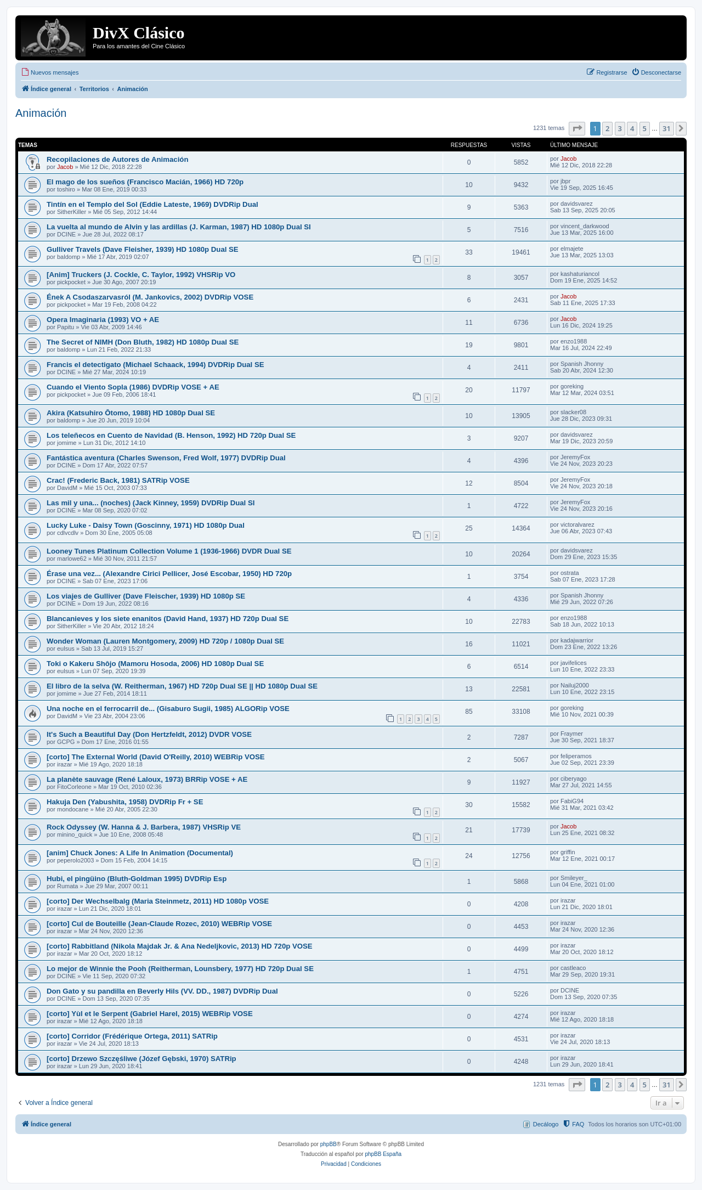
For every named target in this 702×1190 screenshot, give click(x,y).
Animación (40, 113)
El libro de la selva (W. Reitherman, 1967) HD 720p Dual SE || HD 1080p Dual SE (182, 686)
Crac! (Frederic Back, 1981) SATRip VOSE (118, 480)
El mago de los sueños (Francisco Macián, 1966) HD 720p (145, 182)
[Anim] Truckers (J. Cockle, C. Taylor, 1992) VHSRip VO (141, 274)
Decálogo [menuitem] (545, 1124)
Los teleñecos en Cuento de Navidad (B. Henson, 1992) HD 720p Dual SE (171, 435)
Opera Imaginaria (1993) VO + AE (103, 319)
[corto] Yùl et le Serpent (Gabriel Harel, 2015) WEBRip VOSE (150, 1013)
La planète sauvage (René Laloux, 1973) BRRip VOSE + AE (147, 779)
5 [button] (645, 128)
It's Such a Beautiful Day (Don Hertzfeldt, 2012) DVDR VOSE (149, 734)
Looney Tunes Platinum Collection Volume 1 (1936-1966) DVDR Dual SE (169, 551)
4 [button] (632, 128)
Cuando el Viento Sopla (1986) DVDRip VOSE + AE (133, 387)
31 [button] (667, 128)
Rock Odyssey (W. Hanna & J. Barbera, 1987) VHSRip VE (144, 827)
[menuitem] (49, 72)
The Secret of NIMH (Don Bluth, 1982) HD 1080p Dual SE (143, 342)
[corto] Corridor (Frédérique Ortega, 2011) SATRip (132, 1036)
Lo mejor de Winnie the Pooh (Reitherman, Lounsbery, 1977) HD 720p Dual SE (180, 969)
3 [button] (620, 128)
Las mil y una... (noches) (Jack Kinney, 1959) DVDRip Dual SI (150, 503)
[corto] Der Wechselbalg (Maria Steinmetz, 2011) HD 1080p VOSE (158, 901)
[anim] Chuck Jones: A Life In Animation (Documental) (140, 853)
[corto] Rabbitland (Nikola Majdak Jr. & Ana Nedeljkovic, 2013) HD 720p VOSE (180, 946)
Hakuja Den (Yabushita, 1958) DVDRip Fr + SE (125, 802)
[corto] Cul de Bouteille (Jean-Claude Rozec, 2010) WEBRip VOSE (159, 924)
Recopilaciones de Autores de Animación (117, 159)
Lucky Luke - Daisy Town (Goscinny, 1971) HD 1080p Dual (146, 525)
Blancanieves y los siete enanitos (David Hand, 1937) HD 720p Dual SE (167, 618)
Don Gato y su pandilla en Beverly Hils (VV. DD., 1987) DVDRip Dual (162, 991)
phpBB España (383, 1154)
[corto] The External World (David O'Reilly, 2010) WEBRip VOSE (156, 757)
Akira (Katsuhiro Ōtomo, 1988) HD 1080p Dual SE (131, 413)
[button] (577, 128)
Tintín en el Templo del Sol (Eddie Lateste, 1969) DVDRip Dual (152, 204)
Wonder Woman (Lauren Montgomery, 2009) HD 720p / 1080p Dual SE (165, 641)
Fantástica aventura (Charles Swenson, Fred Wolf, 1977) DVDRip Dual (166, 458)
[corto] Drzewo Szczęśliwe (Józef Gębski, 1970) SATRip (141, 1058)
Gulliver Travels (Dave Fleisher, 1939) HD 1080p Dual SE (143, 249)
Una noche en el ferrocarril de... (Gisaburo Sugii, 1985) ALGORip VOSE (168, 708)
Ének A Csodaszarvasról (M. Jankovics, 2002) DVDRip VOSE (150, 297)
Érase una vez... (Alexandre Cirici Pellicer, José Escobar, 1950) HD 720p (169, 573)
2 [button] (607, 128)
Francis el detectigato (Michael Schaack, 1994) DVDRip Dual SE (155, 364)
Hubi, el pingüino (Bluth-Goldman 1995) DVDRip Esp (137, 879)
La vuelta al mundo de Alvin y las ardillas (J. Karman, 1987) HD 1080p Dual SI (179, 227)
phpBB (328, 1144)
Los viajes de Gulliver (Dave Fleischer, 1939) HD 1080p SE (146, 596)
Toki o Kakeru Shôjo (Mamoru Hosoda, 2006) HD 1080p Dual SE (155, 663)
